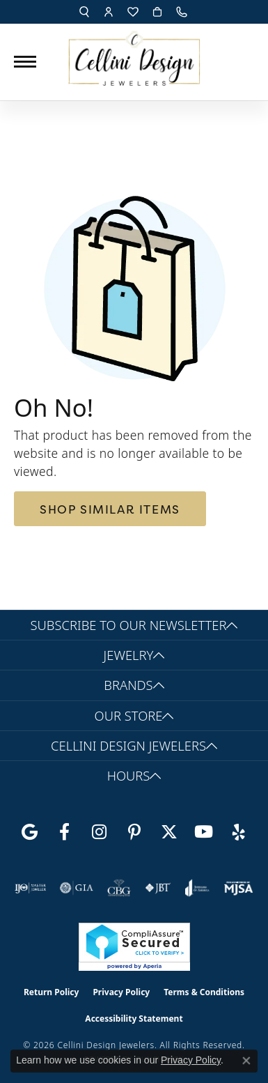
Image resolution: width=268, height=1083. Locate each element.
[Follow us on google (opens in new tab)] (30, 832)
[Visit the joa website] (197, 887)
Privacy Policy (121, 992)
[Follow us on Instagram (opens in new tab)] (99, 832)
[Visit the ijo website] (30, 887)
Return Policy (51, 992)
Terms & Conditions (204, 992)
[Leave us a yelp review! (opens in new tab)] (239, 832)
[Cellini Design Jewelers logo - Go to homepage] (134, 55)
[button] (84, 12)
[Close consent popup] (246, 1061)
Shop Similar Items (110, 509)
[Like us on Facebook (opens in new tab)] (65, 832)
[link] (183, 12)
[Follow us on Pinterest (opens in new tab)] (134, 832)
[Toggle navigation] (25, 62)
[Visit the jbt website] (158, 887)
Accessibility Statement (133, 1018)
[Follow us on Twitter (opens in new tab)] (169, 832)
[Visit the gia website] (76, 887)
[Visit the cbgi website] (119, 887)
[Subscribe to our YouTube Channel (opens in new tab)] (204, 832)
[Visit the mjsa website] (238, 887)
